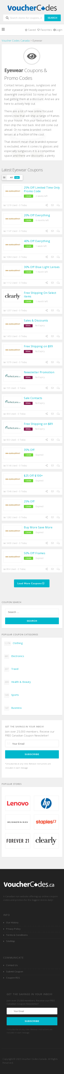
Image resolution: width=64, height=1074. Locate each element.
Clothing (13, 643)
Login (57, 29)
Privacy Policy (13, 928)
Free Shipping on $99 (38, 346)
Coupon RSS (13, 977)
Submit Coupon (14, 971)
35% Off (29, 450)
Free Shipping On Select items (40, 294)
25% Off (29, 501)
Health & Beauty (17, 682)
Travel (11, 669)
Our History (12, 922)
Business (13, 708)
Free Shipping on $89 (38, 424)
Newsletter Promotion (39, 372)
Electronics (14, 656)
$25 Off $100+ (33, 475)
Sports (11, 695)
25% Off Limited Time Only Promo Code (42, 189)
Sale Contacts (33, 398)
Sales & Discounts (36, 320)
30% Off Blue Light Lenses (42, 267)
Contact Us (12, 965)
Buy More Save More (38, 527)
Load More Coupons (31, 583)
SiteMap (10, 941)
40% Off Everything (37, 241)
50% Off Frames (34, 553)
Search (52, 17)
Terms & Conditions (16, 935)
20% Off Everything (37, 215)
